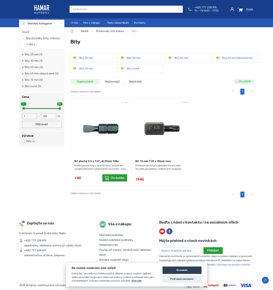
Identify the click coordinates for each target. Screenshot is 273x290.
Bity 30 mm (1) (34, 60)
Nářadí (84, 31)
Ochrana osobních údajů (114, 259)
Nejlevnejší (112, 81)
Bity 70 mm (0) (34, 79)
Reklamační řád (108, 245)
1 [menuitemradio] (242, 91)
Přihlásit (213, 250)
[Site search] (123, 9)
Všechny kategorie (42, 23)
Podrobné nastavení (182, 279)
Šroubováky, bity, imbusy (43, 38)
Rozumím (181, 270)
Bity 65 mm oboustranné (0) (42, 73)
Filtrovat (42, 124)
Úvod (25, 32)
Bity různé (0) (33, 86)
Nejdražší (135, 81)
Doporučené (85, 81)
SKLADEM (243, 81)
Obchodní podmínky (111, 235)
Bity (32, 44)
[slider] (23, 108)
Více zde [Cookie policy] (136, 280)
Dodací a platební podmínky (116, 240)
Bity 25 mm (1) (34, 54)
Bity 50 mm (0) (34, 67)
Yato (30, 141)
